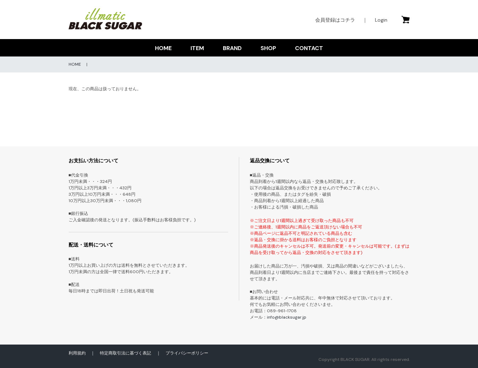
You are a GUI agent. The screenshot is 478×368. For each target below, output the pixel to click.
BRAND (232, 48)
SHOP (268, 48)
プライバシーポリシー (187, 353)
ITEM (197, 48)
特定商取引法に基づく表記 (125, 353)
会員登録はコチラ (335, 20)
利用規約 (77, 353)
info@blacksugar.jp (286, 317)
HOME (163, 48)
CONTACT (309, 48)
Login (381, 20)
